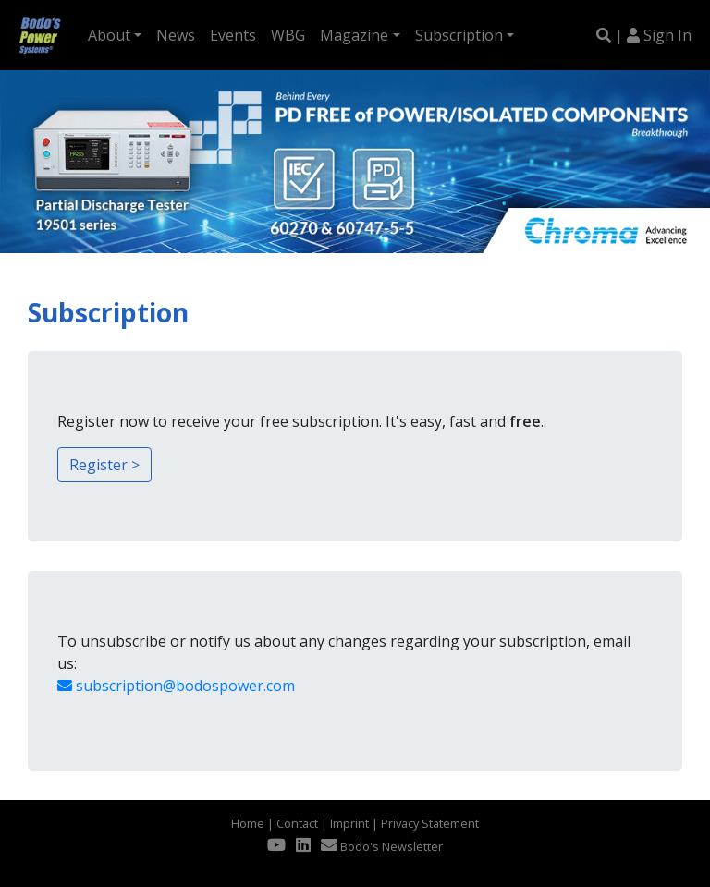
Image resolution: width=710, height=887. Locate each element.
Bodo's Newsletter (382, 846)
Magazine (354, 35)
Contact (297, 823)
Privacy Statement (430, 823)
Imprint (349, 823)
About (109, 35)
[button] (9, 161)
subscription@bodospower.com (176, 685)
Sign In (667, 35)
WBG (288, 35)
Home (247, 823)
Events (233, 35)
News (175, 35)
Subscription (459, 35)
